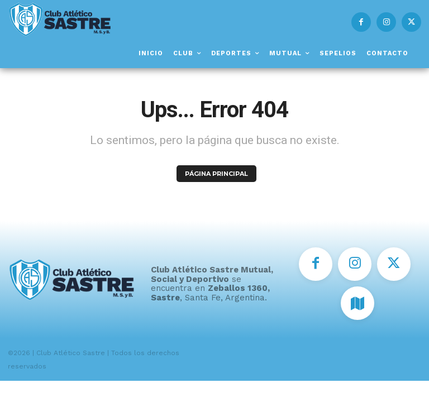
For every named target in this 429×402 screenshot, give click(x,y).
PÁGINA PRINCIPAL (216, 174)
